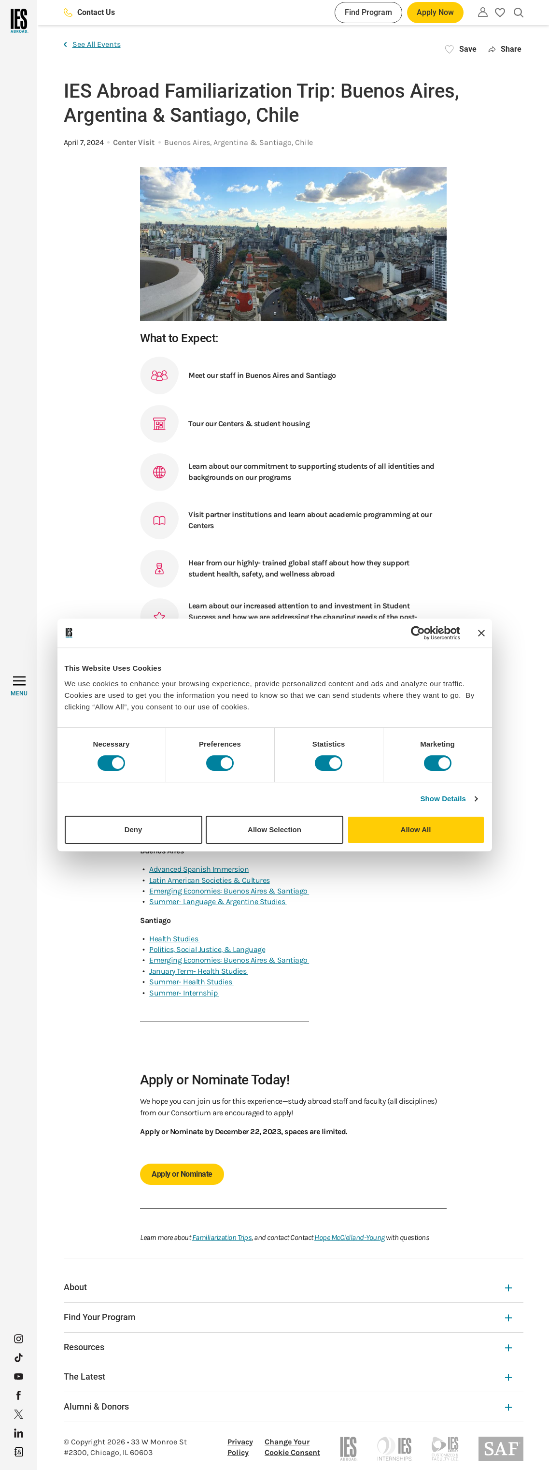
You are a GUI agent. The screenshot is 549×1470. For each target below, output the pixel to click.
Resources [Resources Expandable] (288, 1347)
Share (504, 49)
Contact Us (89, 12)
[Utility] (483, 12)
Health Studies (174, 938)
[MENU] (19, 686)
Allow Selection (274, 829)
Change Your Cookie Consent (292, 1447)
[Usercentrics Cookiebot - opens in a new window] (418, 633)
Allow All (416, 829)
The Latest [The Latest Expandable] (288, 1376)
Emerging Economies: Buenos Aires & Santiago (229, 890)
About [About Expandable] (288, 1287)
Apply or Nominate (182, 1174)
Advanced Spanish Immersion (199, 869)
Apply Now (435, 12)
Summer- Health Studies (191, 981)
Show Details (443, 798)
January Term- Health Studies (198, 971)
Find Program (368, 12)
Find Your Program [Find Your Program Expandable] (288, 1317)
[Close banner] (481, 633)
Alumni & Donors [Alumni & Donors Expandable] (288, 1406)
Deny (133, 829)
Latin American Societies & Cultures (209, 880)
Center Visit (134, 142)
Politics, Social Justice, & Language (207, 949)
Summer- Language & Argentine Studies (218, 901)
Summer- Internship (184, 992)
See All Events (92, 44)
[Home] (19, 21)
